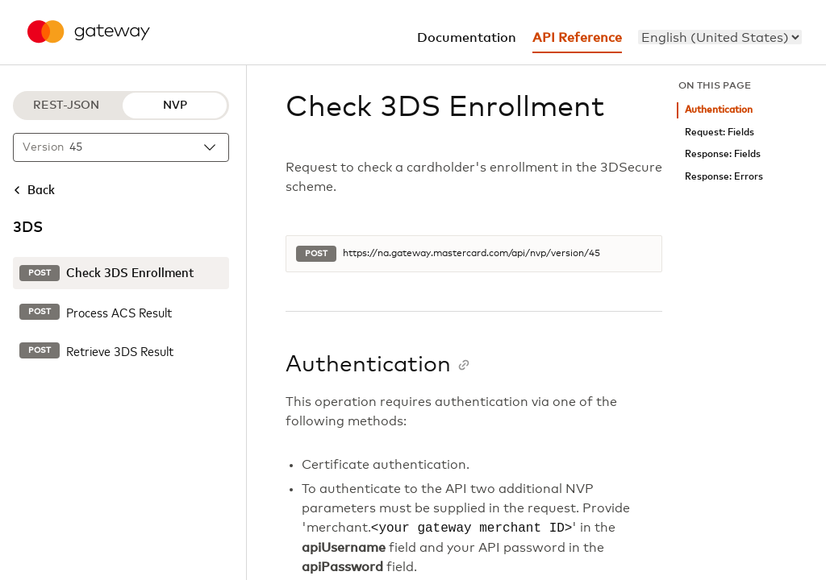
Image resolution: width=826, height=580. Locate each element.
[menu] (720, 37)
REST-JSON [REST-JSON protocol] (66, 105)
